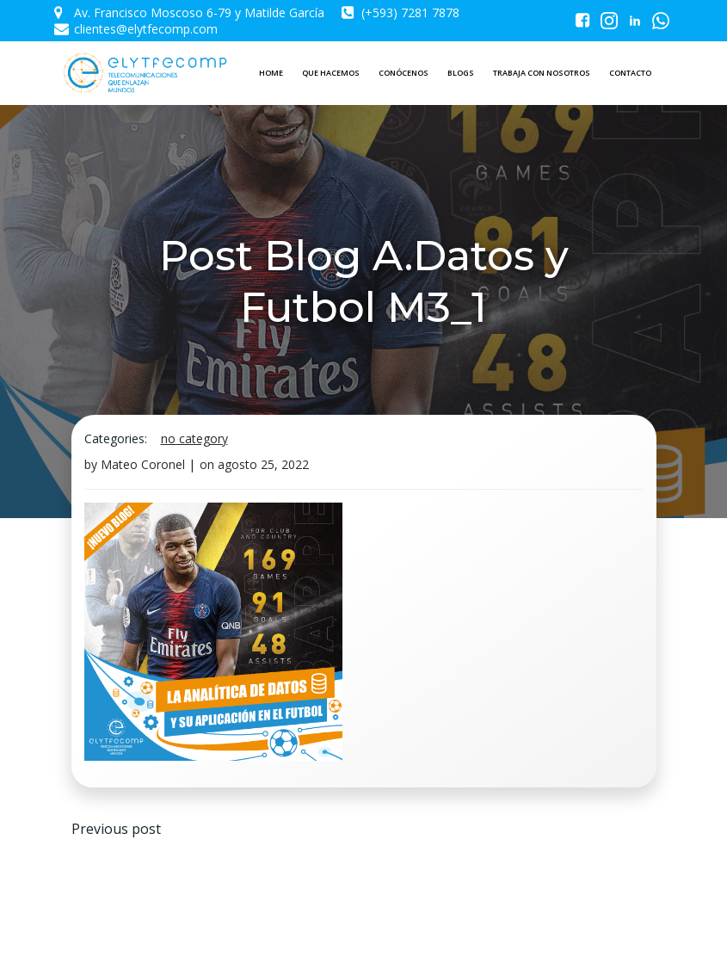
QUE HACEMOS (331, 72)
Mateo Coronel (143, 464)
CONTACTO (630, 72)
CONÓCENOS (403, 72)
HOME (271, 72)
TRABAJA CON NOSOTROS (541, 72)
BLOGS (460, 72)
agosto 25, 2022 (263, 464)
